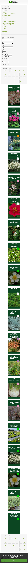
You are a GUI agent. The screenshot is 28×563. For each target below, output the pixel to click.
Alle (5, 70)
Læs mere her (14, 557)
